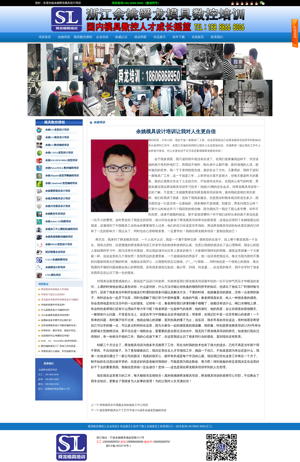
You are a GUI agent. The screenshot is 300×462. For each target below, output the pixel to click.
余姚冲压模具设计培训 (57, 206)
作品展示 (159, 37)
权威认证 (121, 37)
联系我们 (217, 37)
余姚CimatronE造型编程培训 (61, 183)
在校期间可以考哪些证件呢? (55, 335)
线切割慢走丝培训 (55, 251)
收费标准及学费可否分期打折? (56, 320)
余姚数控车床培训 (55, 213)
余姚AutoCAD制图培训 (58, 221)
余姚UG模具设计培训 (57, 137)
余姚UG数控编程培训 (57, 144)
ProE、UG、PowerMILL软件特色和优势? (60, 341)
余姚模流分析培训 (55, 267)
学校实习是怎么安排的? (53, 294)
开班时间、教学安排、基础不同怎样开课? (60, 330)
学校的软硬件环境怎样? (53, 304)
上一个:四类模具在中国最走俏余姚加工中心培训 (119, 405)
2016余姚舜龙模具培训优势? (55, 315)
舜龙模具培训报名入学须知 (55, 289)
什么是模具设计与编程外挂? (55, 310)
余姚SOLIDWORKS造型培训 (61, 160)
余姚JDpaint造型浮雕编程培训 (62, 175)
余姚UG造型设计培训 (57, 129)
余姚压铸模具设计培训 (57, 198)
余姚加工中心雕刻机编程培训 (61, 229)
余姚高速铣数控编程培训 (59, 236)
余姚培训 (64, 37)
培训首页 (45, 37)
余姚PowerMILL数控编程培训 (62, 167)
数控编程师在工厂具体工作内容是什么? (60, 346)
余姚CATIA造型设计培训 (59, 152)
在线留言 (198, 37)
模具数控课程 (83, 37)
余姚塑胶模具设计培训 (57, 190)
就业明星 (140, 37)
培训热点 (43, 284)
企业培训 (102, 37)
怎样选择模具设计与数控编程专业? (59, 325)
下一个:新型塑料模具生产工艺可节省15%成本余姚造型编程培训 (128, 410)
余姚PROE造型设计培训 (58, 244)
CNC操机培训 (53, 274)
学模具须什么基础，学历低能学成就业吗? (60, 351)
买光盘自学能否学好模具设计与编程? (60, 299)
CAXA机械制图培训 (56, 259)
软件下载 (179, 37)
